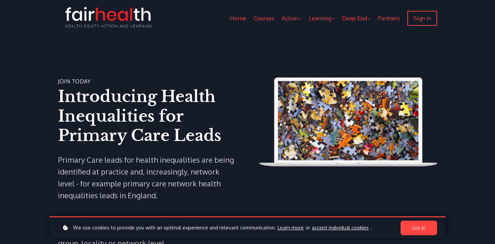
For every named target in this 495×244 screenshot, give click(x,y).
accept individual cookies (340, 228)
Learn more (291, 228)
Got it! (419, 228)
